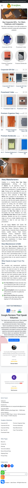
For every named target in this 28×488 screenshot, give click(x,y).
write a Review (14, 340)
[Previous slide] (24, 70)
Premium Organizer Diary (19, 423)
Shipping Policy (4, 453)
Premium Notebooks (18, 425)
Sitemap (3, 446)
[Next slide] (26, 70)
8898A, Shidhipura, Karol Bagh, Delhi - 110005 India (13, 410)
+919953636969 (5, 402)
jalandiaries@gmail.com (6, 406)
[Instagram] (8, 465)
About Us (3, 441)
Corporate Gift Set (5, 425)
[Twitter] (5, 465)
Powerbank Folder (5, 432)
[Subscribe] (25, 474)
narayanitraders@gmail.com (19, 406)
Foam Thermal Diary (18, 430)
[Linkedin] (12, 465)
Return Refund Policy (6, 451)
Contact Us (3, 444)
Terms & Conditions (5, 448)
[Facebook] (2, 465)
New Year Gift (4, 430)
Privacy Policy (4, 455)
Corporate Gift (4, 423)
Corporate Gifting (5, 427)
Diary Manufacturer (17, 427)
